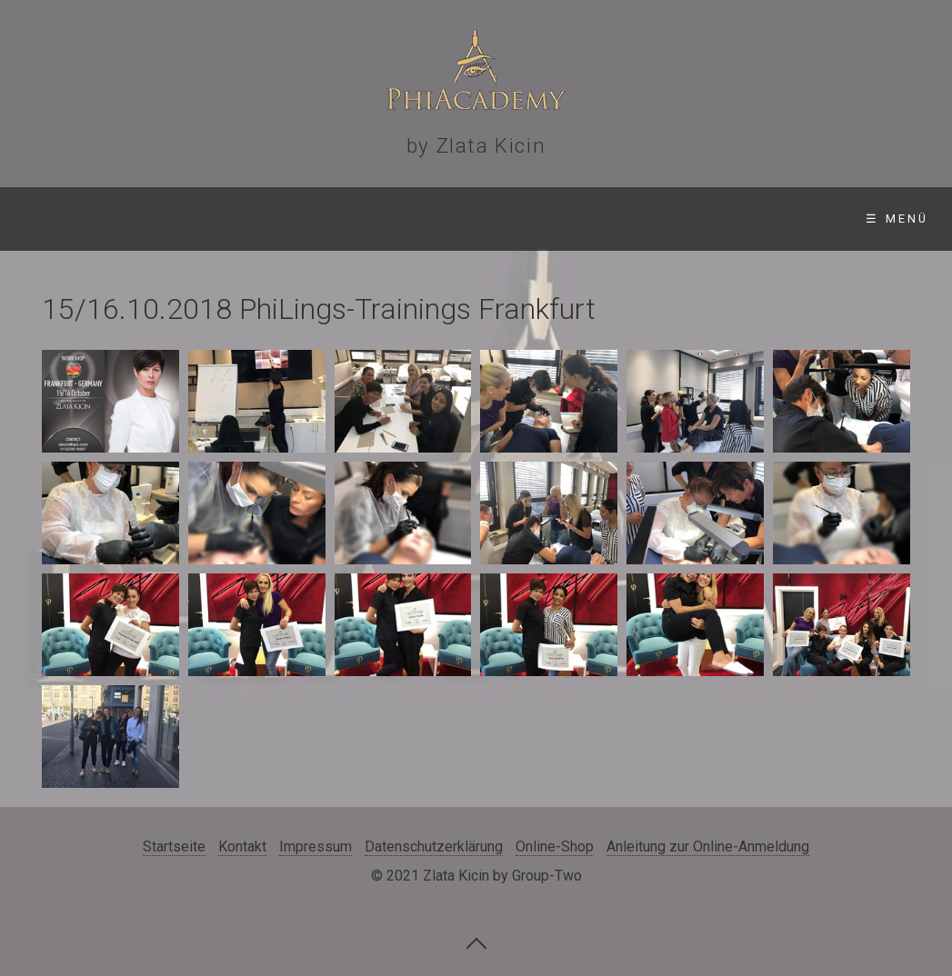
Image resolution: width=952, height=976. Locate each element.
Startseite (174, 846)
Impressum (315, 846)
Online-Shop (555, 846)
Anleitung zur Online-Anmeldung (707, 846)
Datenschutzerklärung (434, 846)
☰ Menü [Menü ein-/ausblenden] (897, 218)
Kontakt (242, 846)
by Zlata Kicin (476, 145)
